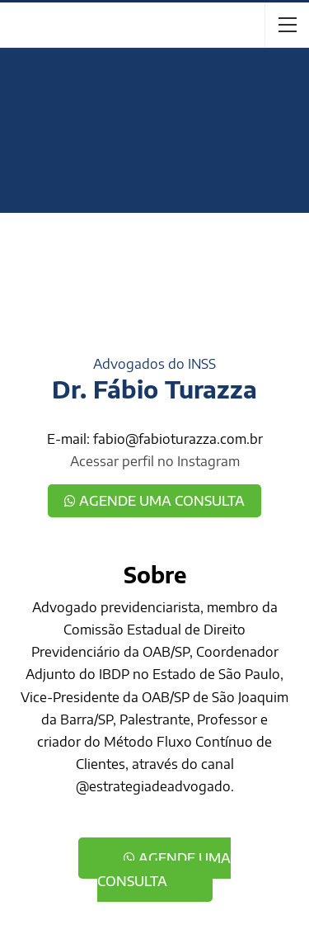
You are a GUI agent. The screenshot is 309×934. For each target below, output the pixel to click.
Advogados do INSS (154, 364)
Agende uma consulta (154, 501)
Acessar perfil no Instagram (155, 461)
